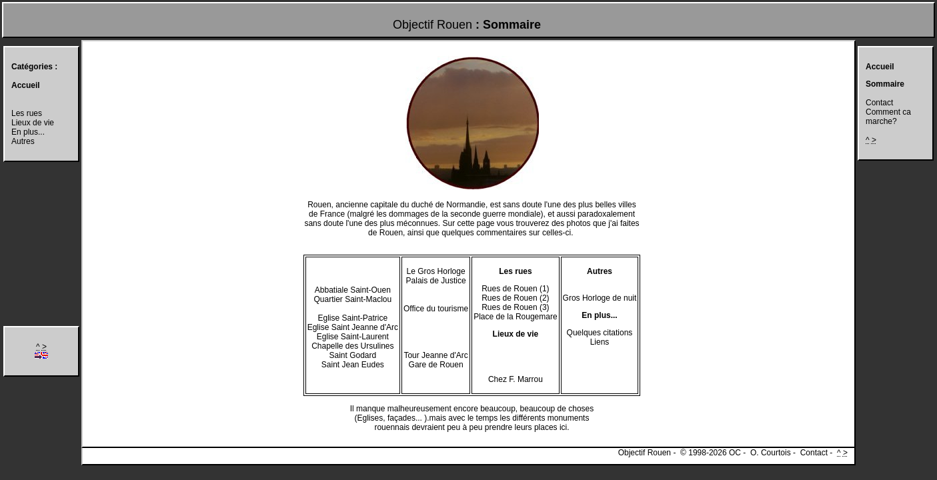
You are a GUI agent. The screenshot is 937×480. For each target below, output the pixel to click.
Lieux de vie (32, 122)
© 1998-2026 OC (710, 452)
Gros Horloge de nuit (600, 298)
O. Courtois (770, 452)
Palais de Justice (436, 280)
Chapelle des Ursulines (352, 346)
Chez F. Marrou (515, 379)
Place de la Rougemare (515, 316)
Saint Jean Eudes (352, 364)
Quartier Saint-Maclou (352, 299)
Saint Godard (352, 355)
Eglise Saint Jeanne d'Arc (352, 327)
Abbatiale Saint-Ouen (353, 290)
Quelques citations (600, 332)
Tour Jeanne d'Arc (435, 355)
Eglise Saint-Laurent (353, 336)
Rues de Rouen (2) (515, 298)
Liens (600, 342)
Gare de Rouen (436, 364)
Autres (23, 141)
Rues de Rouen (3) (515, 307)
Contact (879, 102)
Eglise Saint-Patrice (352, 318)
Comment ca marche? (888, 116)
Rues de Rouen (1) (515, 288)
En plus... (28, 132)
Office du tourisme (435, 308)
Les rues (26, 113)
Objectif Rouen (432, 24)
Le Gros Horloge (436, 271)
